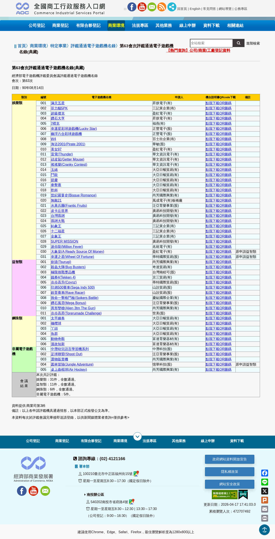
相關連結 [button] (235, 25)
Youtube (142, 6)
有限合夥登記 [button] (88, 25)
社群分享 (171, 6)
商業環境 (38, 46)
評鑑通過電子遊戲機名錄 (93, 46)
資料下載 (237, 441)
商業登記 (62, 441)
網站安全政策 (229, 484)
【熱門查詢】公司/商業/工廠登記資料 (198, 50)
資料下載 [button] (211, 25)
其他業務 (179, 441)
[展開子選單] (137, 436)
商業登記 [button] (60, 25)
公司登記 (33, 441)
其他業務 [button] (164, 25)
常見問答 (209, 9)
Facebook (131, 6)
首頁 (22, 46)
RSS (161, 6)
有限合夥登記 (91, 441)
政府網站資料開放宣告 (229, 459)
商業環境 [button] (116, 25)
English (195, 9)
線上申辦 (208, 441)
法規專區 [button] (140, 25)
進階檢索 (253, 43)
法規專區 (149, 441)
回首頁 (182, 9)
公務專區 (240, 9)
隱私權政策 (229, 471)
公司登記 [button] (37, 25)
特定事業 (58, 46)
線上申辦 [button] (187, 25)
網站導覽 (225, 9)
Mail (151, 6)
